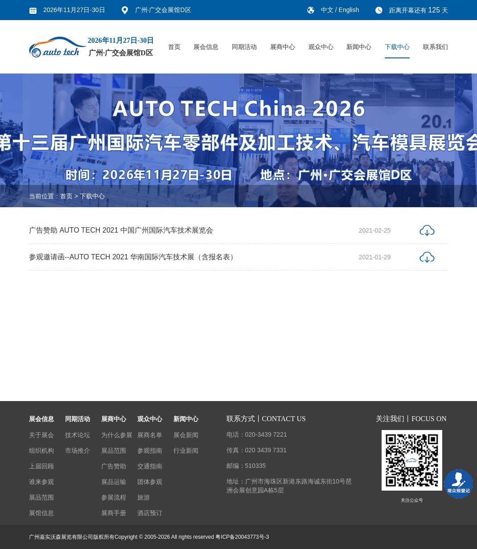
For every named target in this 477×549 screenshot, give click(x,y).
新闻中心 (358, 46)
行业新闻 (185, 450)
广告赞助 (113, 466)
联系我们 (435, 46)
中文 (328, 9)
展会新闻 (185, 434)
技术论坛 (77, 434)
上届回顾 (41, 466)
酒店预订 (149, 512)
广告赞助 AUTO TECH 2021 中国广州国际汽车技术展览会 (121, 231)
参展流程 (113, 497)
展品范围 (41, 497)
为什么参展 (116, 434)
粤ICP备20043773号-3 (242, 537)
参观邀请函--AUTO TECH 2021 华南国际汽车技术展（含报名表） (133, 258)
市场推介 (77, 450)
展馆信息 (41, 512)
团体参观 (149, 481)
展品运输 (113, 481)
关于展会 (41, 434)
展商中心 (282, 46)
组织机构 (41, 450)
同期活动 (244, 46)
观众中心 (320, 46)
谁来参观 (41, 481)
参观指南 (149, 450)
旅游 (143, 497)
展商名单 (149, 434)
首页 (174, 46)
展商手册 (113, 512)
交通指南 (149, 466)
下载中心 (397, 46)
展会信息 (205, 46)
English (349, 9)
